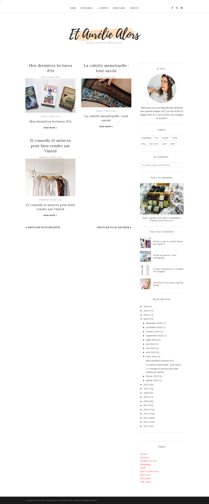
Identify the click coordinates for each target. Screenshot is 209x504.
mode (174, 137)
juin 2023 (150, 343)
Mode (143, 467)
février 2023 (152, 376)
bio (156, 137)
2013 (146, 421)
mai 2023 (150, 348)
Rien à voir (145, 474)
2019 (146, 396)
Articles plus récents (44, 227)
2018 (146, 401)
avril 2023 (151, 352)
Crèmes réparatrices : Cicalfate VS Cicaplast (168, 270)
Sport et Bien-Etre (149, 471)
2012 (146, 426)
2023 (146, 318)
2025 (146, 310)
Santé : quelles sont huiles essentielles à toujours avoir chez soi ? (162, 219)
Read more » (50, 127)
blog (143, 143)
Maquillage (145, 464)
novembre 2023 (154, 327)
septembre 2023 (154, 335)
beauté (165, 137)
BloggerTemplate (90, 500)
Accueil (143, 453)
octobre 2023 (153, 331)
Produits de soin (148, 460)
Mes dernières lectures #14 (50, 121)
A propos (144, 457)
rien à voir (153, 143)
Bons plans (145, 478)
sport (164, 143)
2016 (146, 409)
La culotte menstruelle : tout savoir (163, 364)
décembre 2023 (154, 323)
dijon (173, 143)
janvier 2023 (152, 380)
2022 (146, 384)
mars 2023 (151, 356)
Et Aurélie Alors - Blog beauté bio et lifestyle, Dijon (52, 500)
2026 (146, 306)
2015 (146, 413)
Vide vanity (145, 481)
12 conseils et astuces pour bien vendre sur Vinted (50, 145)
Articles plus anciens (113, 227)
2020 (146, 392)
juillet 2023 (151, 339)
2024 (146, 314)
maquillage (146, 137)
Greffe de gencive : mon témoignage (164, 256)
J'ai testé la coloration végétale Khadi (168, 284)
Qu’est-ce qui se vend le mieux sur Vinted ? (167, 242)
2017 (146, 405)
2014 (146, 417)
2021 (146, 388)
